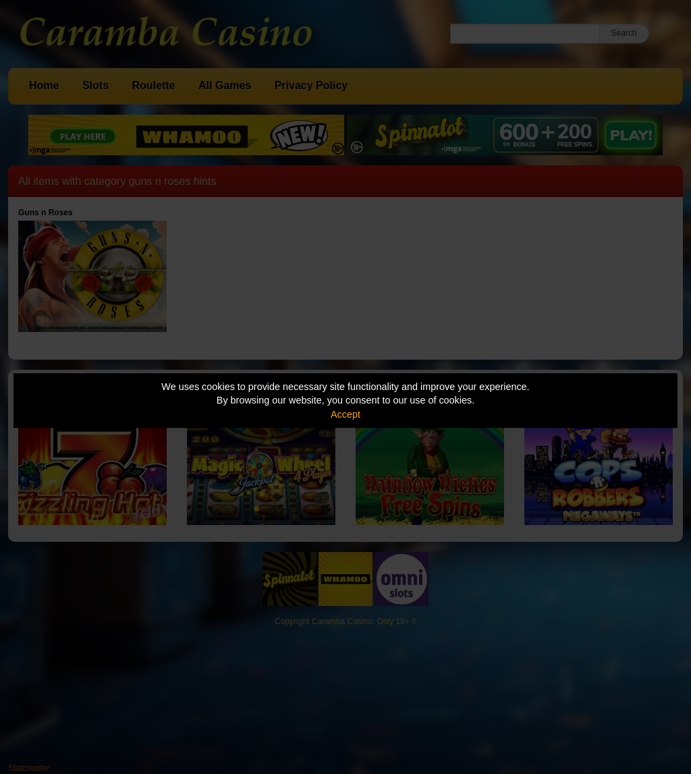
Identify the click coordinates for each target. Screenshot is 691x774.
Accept (345, 414)
